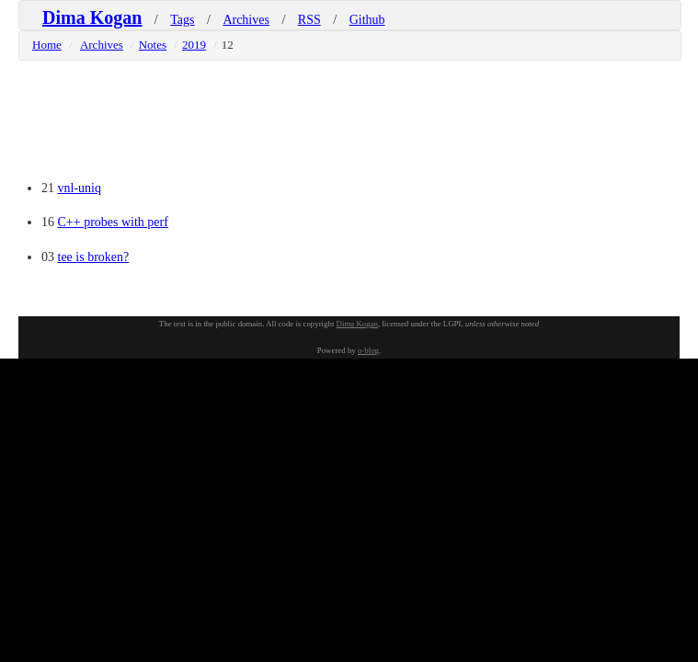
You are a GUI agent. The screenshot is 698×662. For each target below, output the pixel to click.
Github (367, 20)
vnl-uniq (79, 188)
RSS (309, 20)
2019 (194, 44)
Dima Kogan (92, 17)
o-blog (368, 350)
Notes (152, 44)
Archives (246, 20)
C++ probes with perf (113, 222)
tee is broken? (94, 257)
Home (47, 44)
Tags (182, 20)
